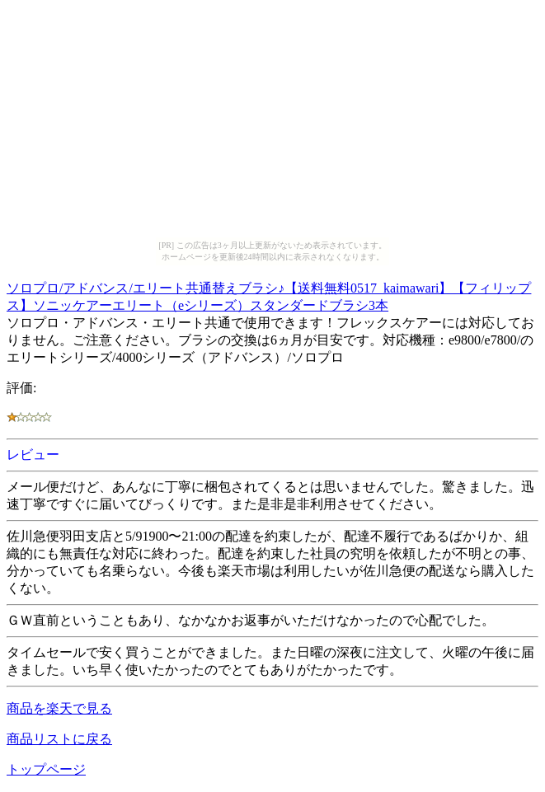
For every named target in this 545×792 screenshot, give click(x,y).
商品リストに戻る (59, 739)
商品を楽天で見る (59, 708)
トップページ (46, 769)
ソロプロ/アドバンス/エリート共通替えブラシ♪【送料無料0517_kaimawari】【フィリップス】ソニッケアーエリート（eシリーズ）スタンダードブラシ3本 (269, 294)
